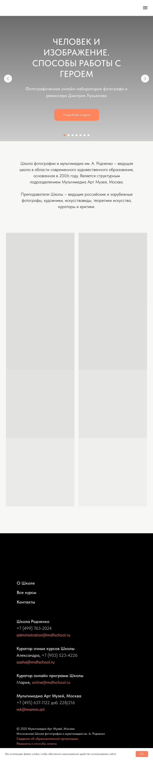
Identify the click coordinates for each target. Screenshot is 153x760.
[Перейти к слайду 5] (80, 135)
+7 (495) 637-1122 (33, 702)
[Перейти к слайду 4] (76, 135)
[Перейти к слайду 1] (65, 135)
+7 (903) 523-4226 (59, 655)
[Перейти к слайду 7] (88, 135)
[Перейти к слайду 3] (73, 135)
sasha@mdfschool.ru (36, 662)
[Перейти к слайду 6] (84, 135)
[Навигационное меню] (145, 7)
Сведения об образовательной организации (47, 739)
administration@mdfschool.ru (43, 634)
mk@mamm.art (31, 709)
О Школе (26, 583)
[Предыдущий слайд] (8, 79)
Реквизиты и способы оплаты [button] (37, 743)
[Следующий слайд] (145, 79)
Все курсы (26, 592)
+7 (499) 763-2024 (34, 628)
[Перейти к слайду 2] (69, 135)
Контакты (26, 601)
